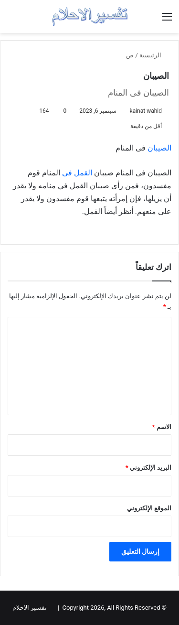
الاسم (161, 427)
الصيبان (159, 147)
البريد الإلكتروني (148, 467)
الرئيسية (154, 55)
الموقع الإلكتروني (149, 508)
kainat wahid (146, 111)
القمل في (77, 172)
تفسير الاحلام (29, 607)
